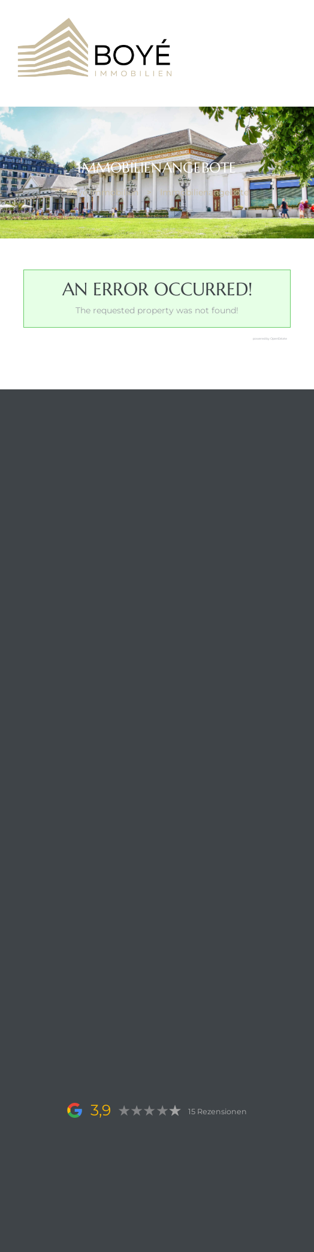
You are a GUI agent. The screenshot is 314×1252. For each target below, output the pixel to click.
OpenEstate (278, 338)
